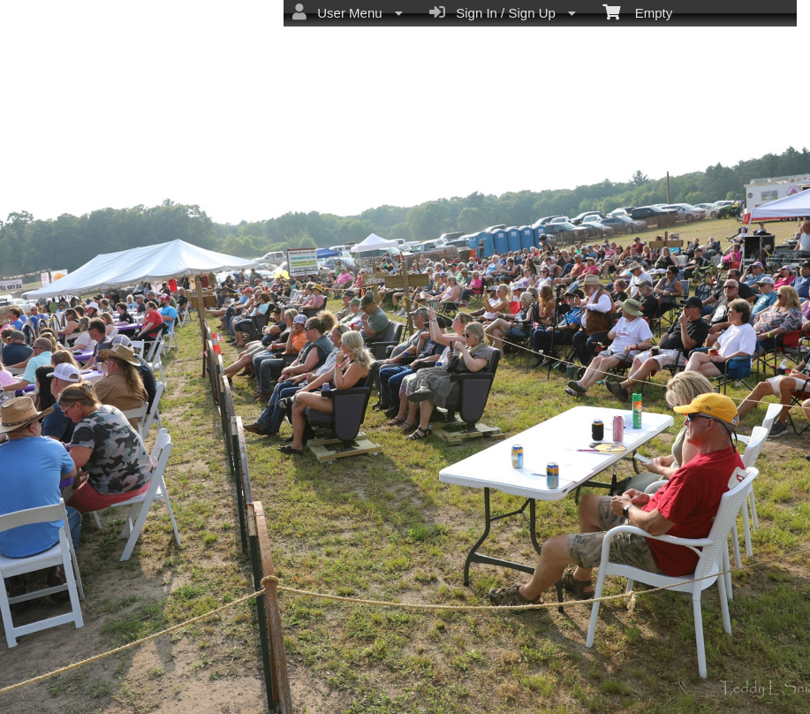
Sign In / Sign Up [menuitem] (502, 12)
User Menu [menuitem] (347, 12)
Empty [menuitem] (637, 11)
